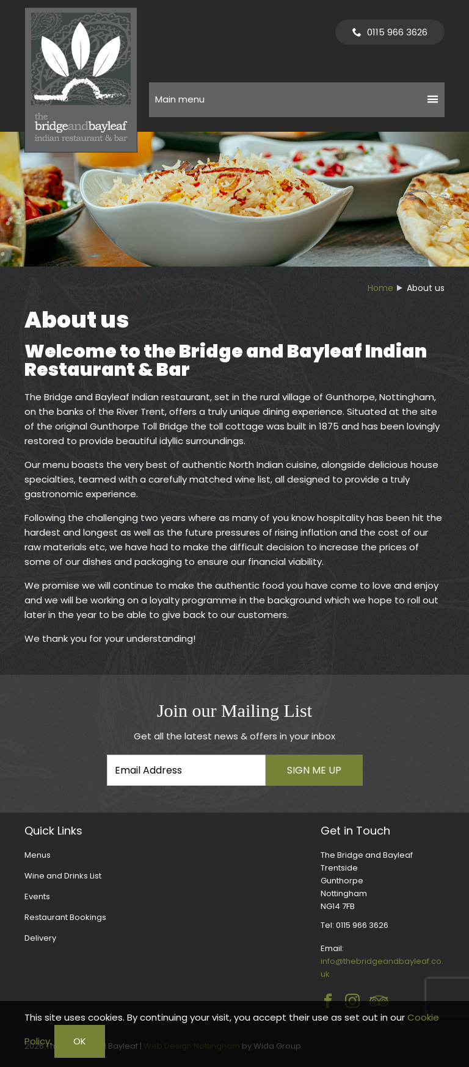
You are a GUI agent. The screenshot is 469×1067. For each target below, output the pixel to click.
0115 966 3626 (397, 32)
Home (380, 288)
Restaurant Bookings (65, 917)
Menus (37, 855)
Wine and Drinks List (62, 876)
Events (37, 896)
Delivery (40, 938)
